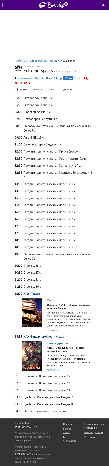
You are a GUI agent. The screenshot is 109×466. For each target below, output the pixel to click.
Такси (50, 300)
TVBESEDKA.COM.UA (26, 426)
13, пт (78, 78)
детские (67, 89)
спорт (53, 89)
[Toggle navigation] (6, 5)
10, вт (48, 78)
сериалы (38, 89)
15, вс (23, 83)
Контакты (89, 437)
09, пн (39, 78)
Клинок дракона (58, 343)
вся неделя (25, 78)
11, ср (58, 78)
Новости (68, 423)
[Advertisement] (54, 34)
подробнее (53, 330)
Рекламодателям (93, 432)
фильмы (23, 89)
